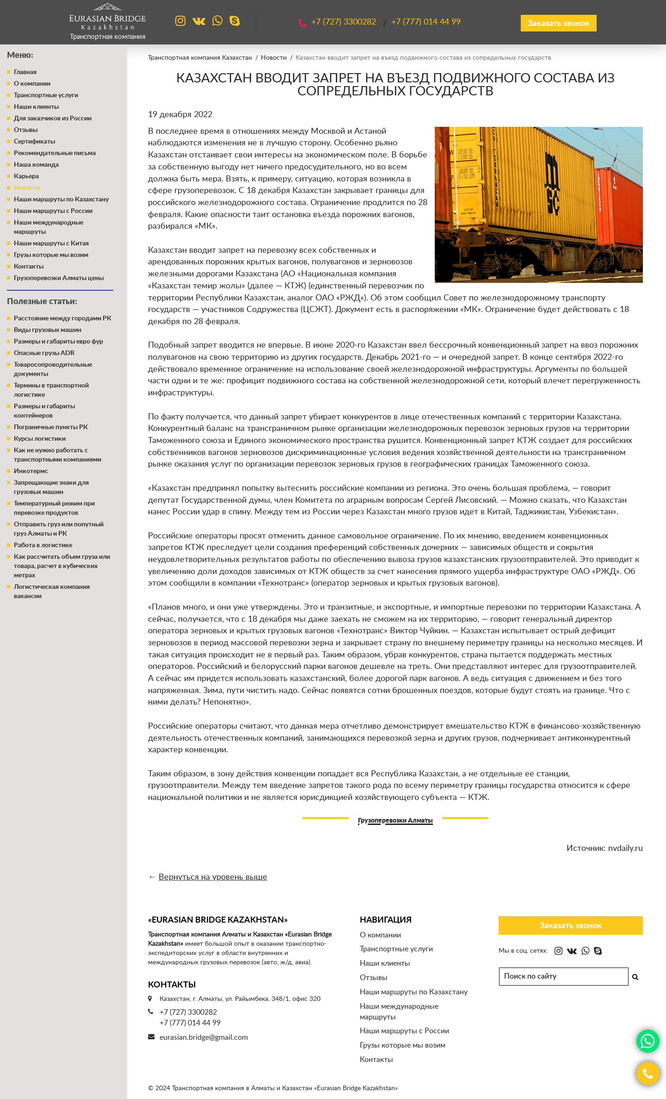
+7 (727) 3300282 (188, 1012)
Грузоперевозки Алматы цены (59, 278)
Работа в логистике (43, 545)
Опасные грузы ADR (44, 353)
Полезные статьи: (42, 302)
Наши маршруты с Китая (51, 243)
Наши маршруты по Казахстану (61, 199)
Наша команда (36, 165)
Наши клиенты (36, 107)
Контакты (28, 266)
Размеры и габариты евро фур (58, 341)
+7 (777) (426, 22)
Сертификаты (34, 141)
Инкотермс (31, 471)
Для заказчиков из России (53, 118)
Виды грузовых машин (47, 330)
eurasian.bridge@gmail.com (204, 1037)
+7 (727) (344, 22)
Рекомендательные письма (55, 153)
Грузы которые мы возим (51, 255)
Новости (27, 188)
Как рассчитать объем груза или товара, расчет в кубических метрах (62, 566)
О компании (32, 84)
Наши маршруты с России (53, 211)
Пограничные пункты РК (51, 427)
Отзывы (25, 130)
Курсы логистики (40, 439)
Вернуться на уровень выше (213, 877)
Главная (25, 72)
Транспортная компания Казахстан (200, 58)
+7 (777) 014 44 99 (190, 1023)
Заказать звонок (559, 23)
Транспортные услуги (46, 95)
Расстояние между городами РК (62, 318)
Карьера (26, 176)
